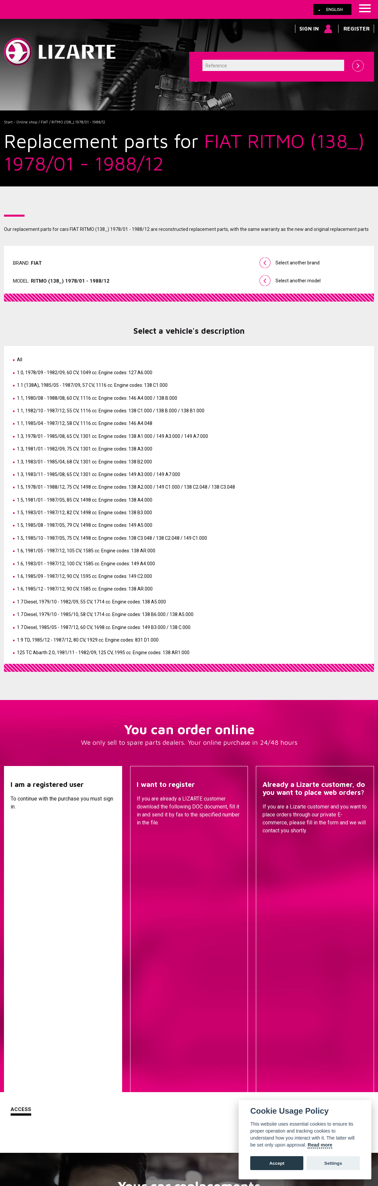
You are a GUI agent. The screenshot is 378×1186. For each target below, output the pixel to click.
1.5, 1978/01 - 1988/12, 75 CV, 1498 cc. (126, 487)
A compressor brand (122, 1004)
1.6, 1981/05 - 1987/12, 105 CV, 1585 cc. (86, 550)
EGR (245, 1072)
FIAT (44, 122)
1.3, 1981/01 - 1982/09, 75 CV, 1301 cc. (84, 449)
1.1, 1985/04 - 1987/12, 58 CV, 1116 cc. (84, 423)
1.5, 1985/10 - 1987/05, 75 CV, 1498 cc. (112, 538)
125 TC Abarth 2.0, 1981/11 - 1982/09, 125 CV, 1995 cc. (103, 652)
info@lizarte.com (108, 1162)
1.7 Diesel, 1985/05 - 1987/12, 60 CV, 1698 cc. (103, 627)
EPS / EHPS (245, 1014)
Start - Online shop (21, 122)
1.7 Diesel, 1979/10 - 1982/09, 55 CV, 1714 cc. (91, 601)
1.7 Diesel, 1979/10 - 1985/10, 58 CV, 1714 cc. (105, 614)
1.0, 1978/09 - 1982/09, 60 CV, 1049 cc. (84, 372)
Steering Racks (245, 994)
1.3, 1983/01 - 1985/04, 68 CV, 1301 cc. (84, 461)
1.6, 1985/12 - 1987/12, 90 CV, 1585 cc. (85, 589)
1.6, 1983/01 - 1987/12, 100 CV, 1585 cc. (86, 563)
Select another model (298, 280)
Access (21, 847)
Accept (276, 1163)
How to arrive (155, 1146)
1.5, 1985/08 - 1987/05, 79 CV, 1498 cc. (84, 525)
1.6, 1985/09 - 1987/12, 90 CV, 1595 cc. (84, 576)
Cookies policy (71, 1146)
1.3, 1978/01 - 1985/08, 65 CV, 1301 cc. (112, 436)
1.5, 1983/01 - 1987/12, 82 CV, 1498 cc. (84, 512)
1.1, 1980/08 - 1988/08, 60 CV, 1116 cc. (97, 398)
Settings (333, 1163)
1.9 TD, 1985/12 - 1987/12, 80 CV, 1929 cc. (88, 640)
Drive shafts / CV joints (245, 1024)
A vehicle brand (122, 994)
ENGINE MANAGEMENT (245, 1044)
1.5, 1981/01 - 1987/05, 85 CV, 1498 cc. (84, 500)
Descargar (152, 847)
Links (41, 1146)
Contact (275, 847)
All (19, 359)
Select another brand (297, 262)
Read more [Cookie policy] (320, 1145)
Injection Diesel (245, 1034)
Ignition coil (245, 1082)
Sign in (309, 29)
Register (356, 29)
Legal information (113, 1146)
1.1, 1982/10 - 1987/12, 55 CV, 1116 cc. (110, 410)
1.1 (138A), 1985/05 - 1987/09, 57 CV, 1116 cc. (92, 385)
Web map (214, 1146)
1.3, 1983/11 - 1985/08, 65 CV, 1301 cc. (98, 474)
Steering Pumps (245, 1004)
